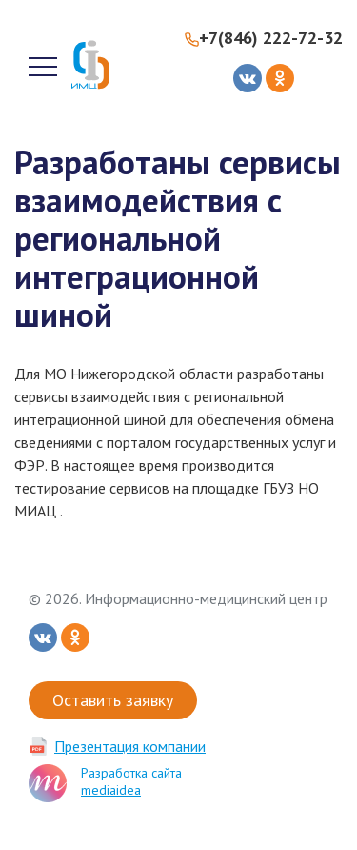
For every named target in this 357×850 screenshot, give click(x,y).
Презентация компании (130, 746)
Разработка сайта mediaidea (131, 781)
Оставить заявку (112, 700)
